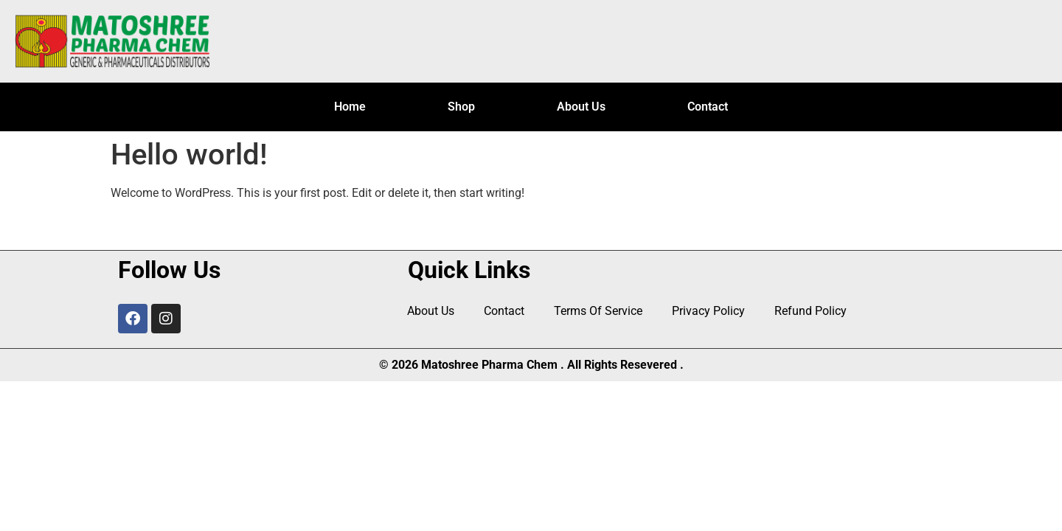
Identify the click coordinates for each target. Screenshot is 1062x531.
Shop (461, 107)
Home (350, 107)
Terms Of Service (598, 311)
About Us (581, 107)
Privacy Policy (708, 311)
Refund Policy (810, 311)
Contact (707, 107)
